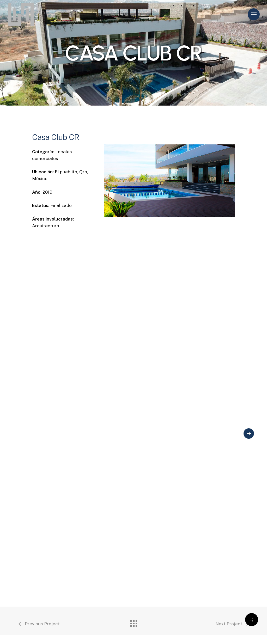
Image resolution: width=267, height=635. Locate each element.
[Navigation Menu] (254, 14)
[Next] (249, 433)
